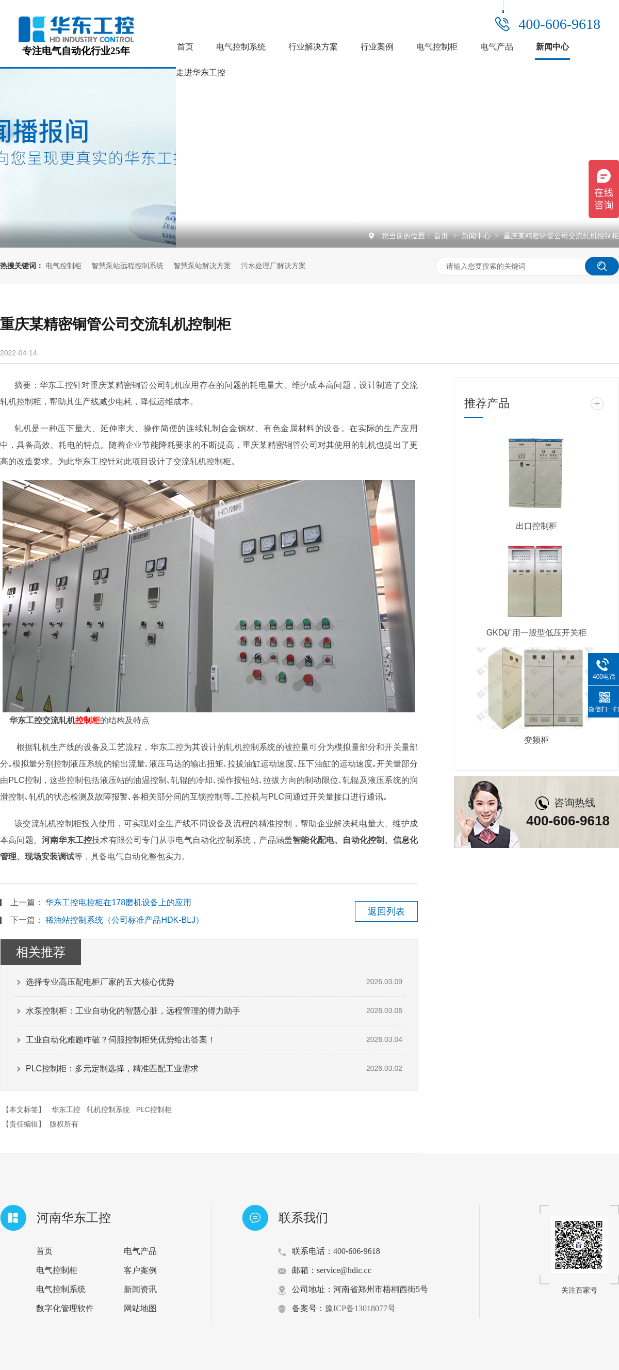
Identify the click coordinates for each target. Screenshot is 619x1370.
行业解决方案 (313, 46)
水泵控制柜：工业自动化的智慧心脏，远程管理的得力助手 (133, 1010)
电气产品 (496, 46)
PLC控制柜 (154, 1109)
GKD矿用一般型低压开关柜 (536, 632)
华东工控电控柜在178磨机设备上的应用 (118, 902)
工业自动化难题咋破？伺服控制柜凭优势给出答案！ (121, 1039)
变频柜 (536, 740)
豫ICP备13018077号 (360, 1308)
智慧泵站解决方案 (202, 266)
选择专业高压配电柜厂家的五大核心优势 (100, 981)
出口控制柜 (536, 525)
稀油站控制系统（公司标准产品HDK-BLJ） (124, 920)
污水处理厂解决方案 (273, 266)
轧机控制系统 (108, 1109)
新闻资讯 (140, 1289)
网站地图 (140, 1308)
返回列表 (386, 911)
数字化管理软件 (65, 1308)
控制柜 (87, 720)
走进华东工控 (200, 72)
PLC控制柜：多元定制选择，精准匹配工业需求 (112, 1068)
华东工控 (66, 1109)
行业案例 (377, 46)
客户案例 (140, 1270)
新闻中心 (552, 46)
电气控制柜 (437, 46)
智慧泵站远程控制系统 (127, 266)
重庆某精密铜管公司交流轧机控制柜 (561, 236)
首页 (185, 46)
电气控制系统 (241, 46)
